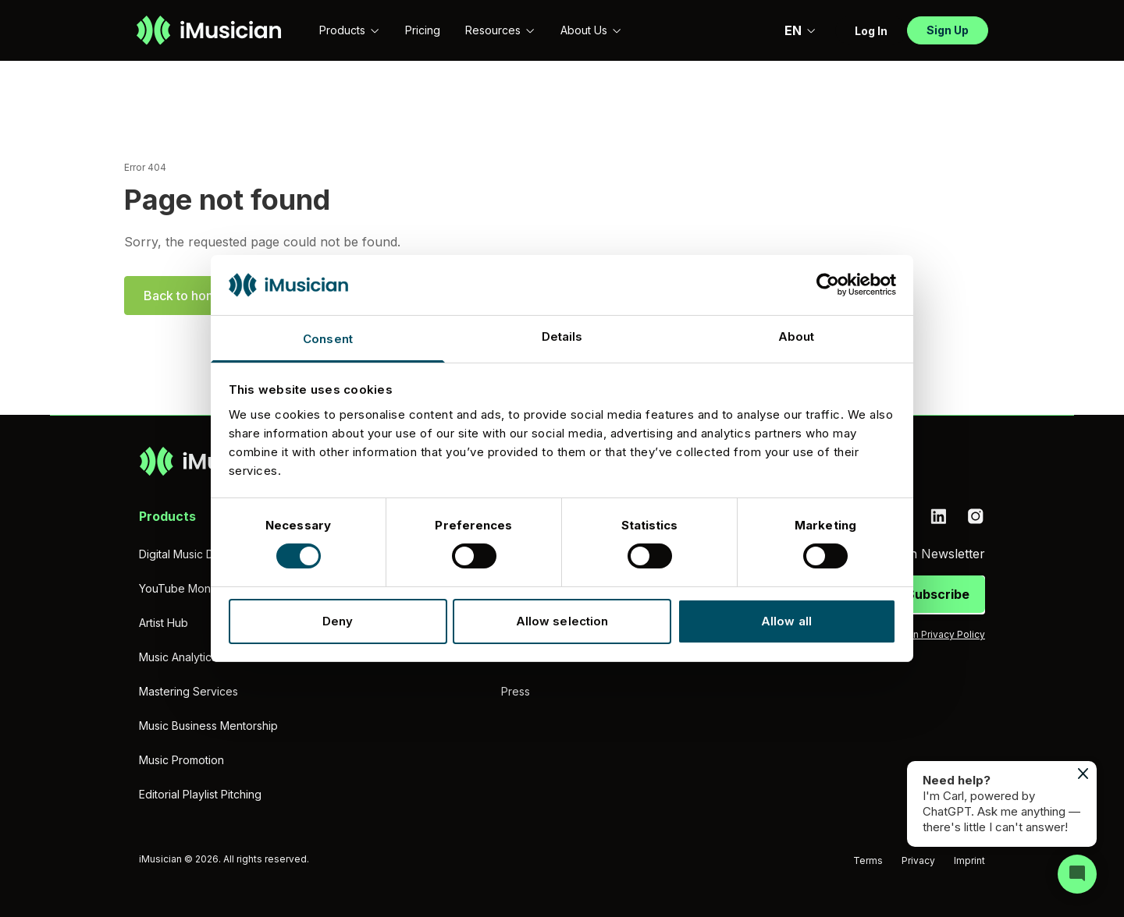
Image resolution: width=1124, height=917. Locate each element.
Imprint (969, 860)
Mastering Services (188, 691)
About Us (591, 30)
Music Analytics (178, 657)
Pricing (422, 30)
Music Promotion (181, 760)
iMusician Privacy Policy (930, 634)
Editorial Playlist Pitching (200, 794)
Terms (868, 860)
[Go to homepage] (209, 30)
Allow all (786, 621)
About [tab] (796, 336)
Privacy (918, 860)
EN (800, 30)
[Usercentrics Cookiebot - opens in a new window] (827, 284)
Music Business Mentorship (208, 725)
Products (349, 30)
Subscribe (937, 594)
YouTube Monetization (196, 588)
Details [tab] (562, 336)
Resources (500, 30)
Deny (337, 621)
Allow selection (562, 621)
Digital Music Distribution (201, 554)
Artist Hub (163, 622)
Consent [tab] (328, 338)
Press (515, 691)
